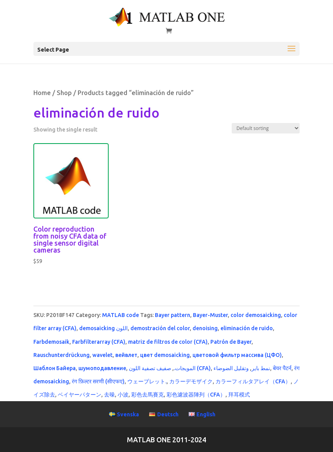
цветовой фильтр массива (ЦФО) (237, 355)
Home (42, 92)
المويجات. (185, 368)
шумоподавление (102, 368)
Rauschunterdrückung (61, 355)
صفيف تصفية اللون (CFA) (170, 368)
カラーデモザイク (191, 381)
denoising (205, 328)
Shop (64, 92)
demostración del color (160, 328)
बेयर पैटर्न (282, 368)
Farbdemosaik (51, 342)
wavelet (102, 355)
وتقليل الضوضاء (231, 368)
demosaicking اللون (103, 328)
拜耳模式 (239, 394)
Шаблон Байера (54, 368)
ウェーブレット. (146, 381)
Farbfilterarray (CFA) (98, 342)
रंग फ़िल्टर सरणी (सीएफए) (98, 381)
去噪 (109, 394)
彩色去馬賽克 (147, 394)
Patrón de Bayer (230, 342)
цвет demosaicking (165, 355)
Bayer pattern (172, 315)
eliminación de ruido (246, 328)
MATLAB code (120, 315)
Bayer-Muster (210, 315)
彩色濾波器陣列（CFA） (195, 394)
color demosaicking (256, 315)
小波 (123, 394)
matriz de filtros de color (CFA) (168, 342)
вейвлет (126, 355)
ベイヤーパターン (79, 394)
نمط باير (260, 368)
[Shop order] (266, 128)
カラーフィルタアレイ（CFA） (253, 381)
